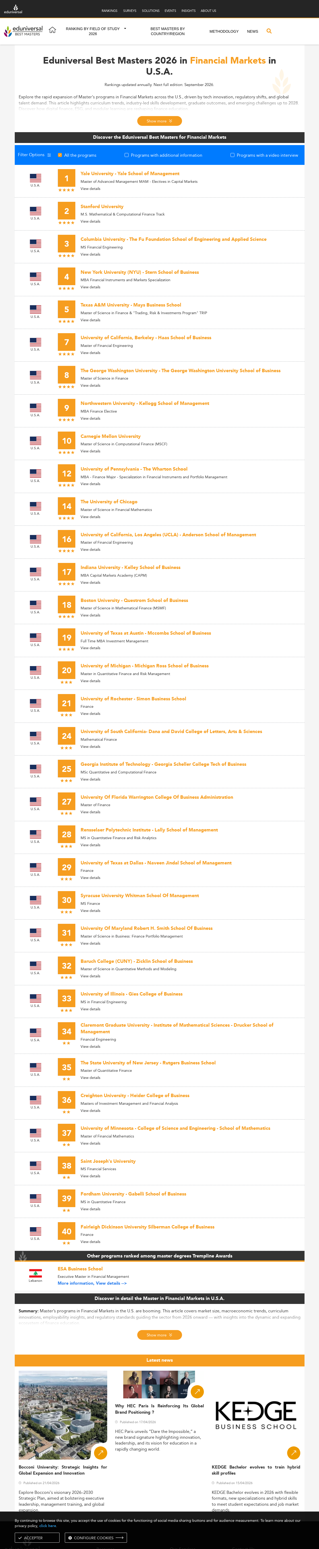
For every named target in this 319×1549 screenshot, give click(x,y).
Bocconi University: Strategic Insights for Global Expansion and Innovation (63, 1470)
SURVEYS (129, 10)
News (252, 31)
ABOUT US (208, 10)
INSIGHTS (188, 10)
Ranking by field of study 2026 (93, 31)
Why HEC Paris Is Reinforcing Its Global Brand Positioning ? (159, 1409)
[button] (125, 31)
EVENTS (170, 10)
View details (90, 189)
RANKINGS (109, 10)
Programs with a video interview (267, 155)
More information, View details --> (92, 1283)
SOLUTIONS (151, 10)
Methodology (224, 31)
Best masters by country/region (168, 31)
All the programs (80, 155)
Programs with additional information (166, 155)
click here (47, 1526)
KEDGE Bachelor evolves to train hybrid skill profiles (256, 1470)
